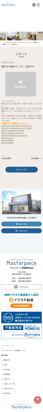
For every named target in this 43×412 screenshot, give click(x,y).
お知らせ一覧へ (21, 169)
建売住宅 (7, 360)
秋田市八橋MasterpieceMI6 (12, 133)
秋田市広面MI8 (7, 143)
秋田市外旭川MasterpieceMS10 (14, 136)
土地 (5, 365)
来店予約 (7, 393)
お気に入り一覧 (9, 384)
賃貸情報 (7, 374)
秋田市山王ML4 (7, 138)
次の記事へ (35, 158)
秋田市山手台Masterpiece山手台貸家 (16, 128)
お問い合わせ (8, 388)
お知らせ (7, 379)
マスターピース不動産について (15, 350)
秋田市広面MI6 (7, 141)
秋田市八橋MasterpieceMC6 (12, 131)
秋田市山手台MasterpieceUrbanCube (16, 126)
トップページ (8, 346)
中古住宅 (7, 369)
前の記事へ (7, 158)
